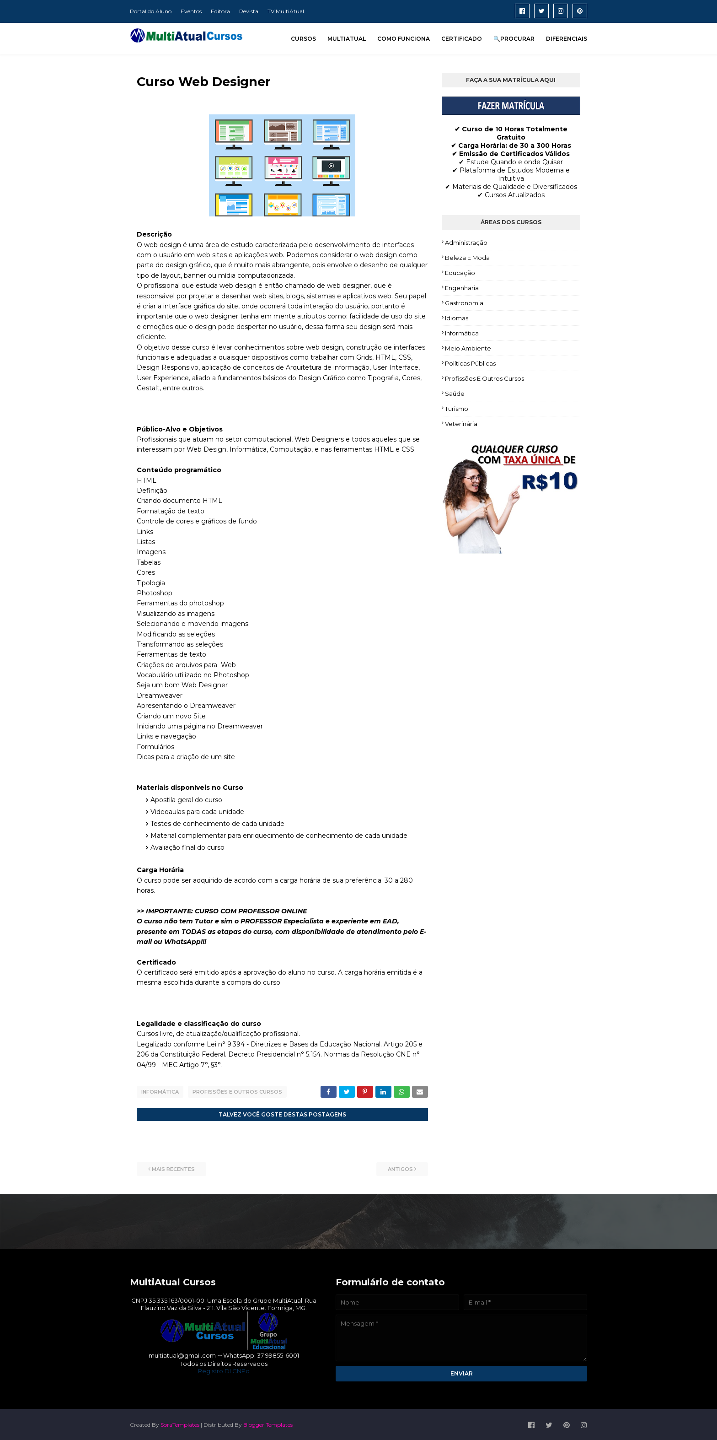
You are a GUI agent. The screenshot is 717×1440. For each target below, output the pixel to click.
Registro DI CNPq (224, 1369)
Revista (248, 11)
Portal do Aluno (150, 11)
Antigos (400, 1168)
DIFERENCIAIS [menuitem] (566, 38)
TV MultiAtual (286, 11)
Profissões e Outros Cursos (237, 1092)
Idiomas (456, 318)
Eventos (191, 11)
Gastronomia (464, 303)
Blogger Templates (268, 1423)
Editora (220, 11)
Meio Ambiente (468, 348)
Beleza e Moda (467, 257)
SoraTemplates (180, 1423)
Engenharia (462, 287)
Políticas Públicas (470, 363)
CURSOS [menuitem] (303, 38)
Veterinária (461, 423)
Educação (460, 272)
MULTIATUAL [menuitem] (346, 38)
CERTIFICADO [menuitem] (461, 38)
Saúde (455, 393)
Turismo (456, 408)
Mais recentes (173, 1168)
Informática (160, 1092)
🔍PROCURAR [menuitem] (514, 38)
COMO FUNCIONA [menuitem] (403, 38)
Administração (466, 242)
